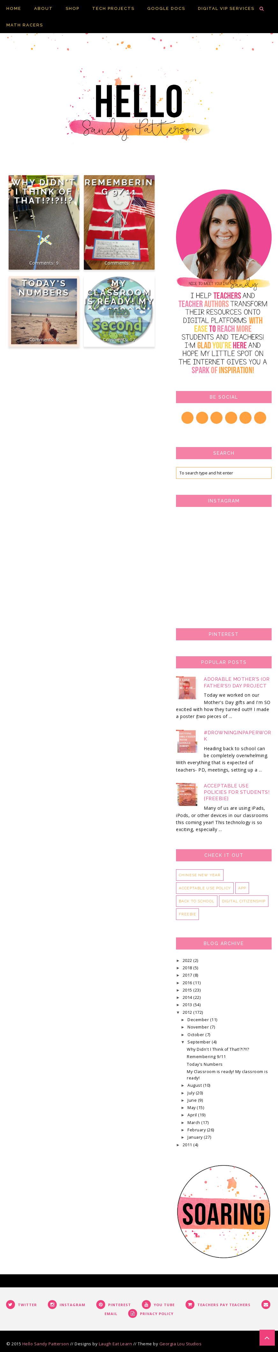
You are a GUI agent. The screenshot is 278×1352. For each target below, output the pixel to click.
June (192, 1100)
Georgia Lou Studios (180, 1344)
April (192, 1115)
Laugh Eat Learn (115, 1344)
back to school (197, 901)
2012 (188, 1012)
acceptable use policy (205, 888)
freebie (187, 914)
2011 (188, 1145)
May (192, 1107)
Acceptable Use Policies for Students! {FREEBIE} (236, 792)
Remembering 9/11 (119, 186)
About (43, 8)
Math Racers (24, 25)
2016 (188, 983)
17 (132, 340)
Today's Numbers (44, 287)
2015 (188, 990)
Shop (72, 8)
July (191, 1093)
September (199, 1042)
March (194, 1122)
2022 (188, 960)
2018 (188, 968)
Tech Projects (113, 8)
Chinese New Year (200, 875)
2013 (188, 1004)
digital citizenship (244, 901)
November (198, 1027)
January (195, 1137)
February (197, 1130)
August (195, 1085)
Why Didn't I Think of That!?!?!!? (43, 191)
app (242, 888)
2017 (188, 975)
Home (13, 8)
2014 (188, 997)
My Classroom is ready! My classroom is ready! (119, 301)
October (196, 1034)
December (198, 1019)
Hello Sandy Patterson (45, 1344)
